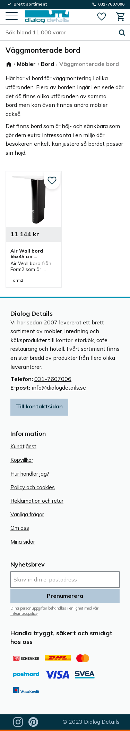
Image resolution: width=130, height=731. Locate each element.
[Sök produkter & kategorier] (60, 32)
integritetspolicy (23, 613)
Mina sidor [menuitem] (22, 541)
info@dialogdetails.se (59, 387)
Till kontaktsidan (39, 406)
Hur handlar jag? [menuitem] (29, 473)
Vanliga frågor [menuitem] (27, 514)
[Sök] (122, 32)
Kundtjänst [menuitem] (23, 446)
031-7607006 (52, 378)
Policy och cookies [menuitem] (32, 487)
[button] (12, 16)
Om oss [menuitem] (19, 528)
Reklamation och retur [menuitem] (36, 501)
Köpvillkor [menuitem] (21, 460)
